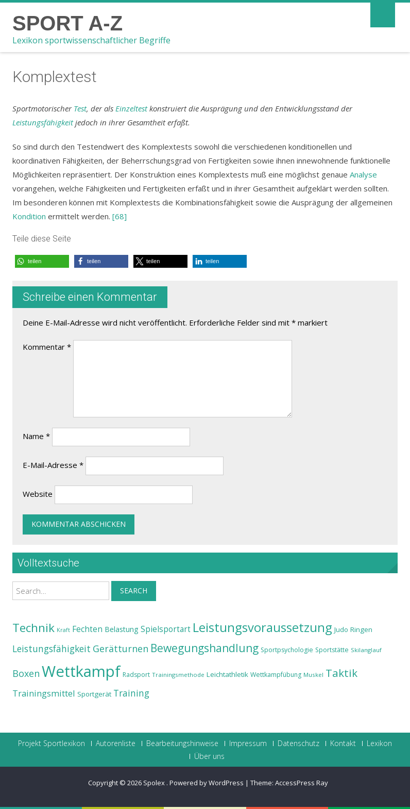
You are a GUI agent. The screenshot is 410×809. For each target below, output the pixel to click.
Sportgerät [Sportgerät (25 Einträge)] (94, 694)
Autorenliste (115, 743)
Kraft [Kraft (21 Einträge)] (63, 630)
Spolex (154, 782)
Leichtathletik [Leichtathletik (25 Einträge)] (227, 674)
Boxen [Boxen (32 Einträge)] (26, 673)
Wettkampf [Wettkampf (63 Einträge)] (81, 671)
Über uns (209, 756)
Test (80, 108)
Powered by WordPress (206, 782)
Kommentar (47, 347)
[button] (42, 261)
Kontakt (343, 743)
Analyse (363, 174)
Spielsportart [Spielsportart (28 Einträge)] (166, 629)
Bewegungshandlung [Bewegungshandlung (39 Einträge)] (204, 648)
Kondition (29, 216)
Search (133, 590)
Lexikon (379, 743)
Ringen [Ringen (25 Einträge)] (361, 629)
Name (36, 436)
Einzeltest (131, 108)
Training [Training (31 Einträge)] (131, 693)
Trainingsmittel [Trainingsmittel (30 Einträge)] (43, 693)
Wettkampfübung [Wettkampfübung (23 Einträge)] (275, 674)
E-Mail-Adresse (53, 465)
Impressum (248, 743)
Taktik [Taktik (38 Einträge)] (341, 673)
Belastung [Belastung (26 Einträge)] (122, 629)
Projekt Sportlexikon (51, 743)
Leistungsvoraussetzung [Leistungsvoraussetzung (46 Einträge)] (262, 627)
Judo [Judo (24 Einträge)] (341, 629)
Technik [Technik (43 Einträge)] (33, 628)
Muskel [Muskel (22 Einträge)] (313, 674)
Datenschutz (298, 743)
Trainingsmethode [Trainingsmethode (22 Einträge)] (178, 674)
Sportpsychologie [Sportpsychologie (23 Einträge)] (287, 649)
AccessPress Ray (301, 782)
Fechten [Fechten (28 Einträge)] (87, 629)
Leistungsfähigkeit (42, 122)
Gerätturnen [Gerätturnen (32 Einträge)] (120, 648)
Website (38, 494)
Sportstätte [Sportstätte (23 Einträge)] (332, 649)
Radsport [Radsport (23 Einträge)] (136, 674)
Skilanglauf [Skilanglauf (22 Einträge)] (366, 650)
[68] (119, 216)
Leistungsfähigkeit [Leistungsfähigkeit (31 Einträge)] (51, 648)
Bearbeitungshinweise (182, 743)
